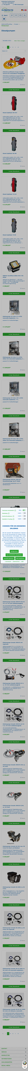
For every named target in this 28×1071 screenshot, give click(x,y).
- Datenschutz (16, 561)
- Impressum (8, 561)
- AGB (21, 561)
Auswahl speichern (9, 558)
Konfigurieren (14, 551)
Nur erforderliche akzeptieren (14, 554)
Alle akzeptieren (20, 558)
